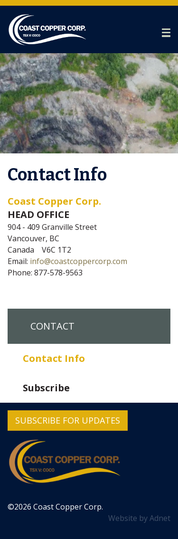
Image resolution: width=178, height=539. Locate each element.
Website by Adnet (139, 518)
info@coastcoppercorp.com (78, 261)
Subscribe (46, 387)
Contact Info (54, 358)
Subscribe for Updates (67, 420)
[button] (166, 32)
